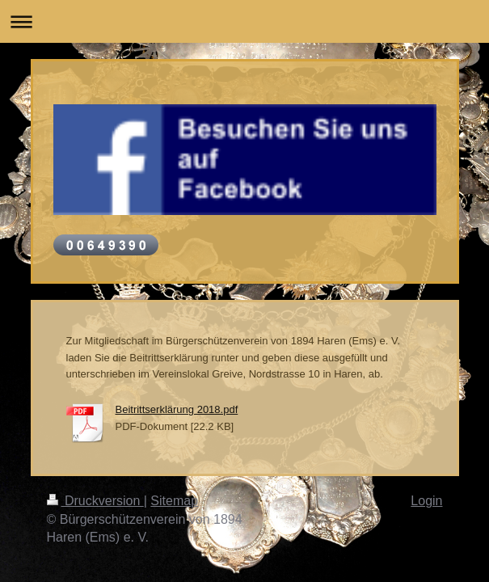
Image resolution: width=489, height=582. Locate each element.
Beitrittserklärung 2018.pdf (177, 409)
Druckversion (95, 501)
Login (426, 501)
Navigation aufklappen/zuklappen (244, 21)
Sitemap (174, 501)
